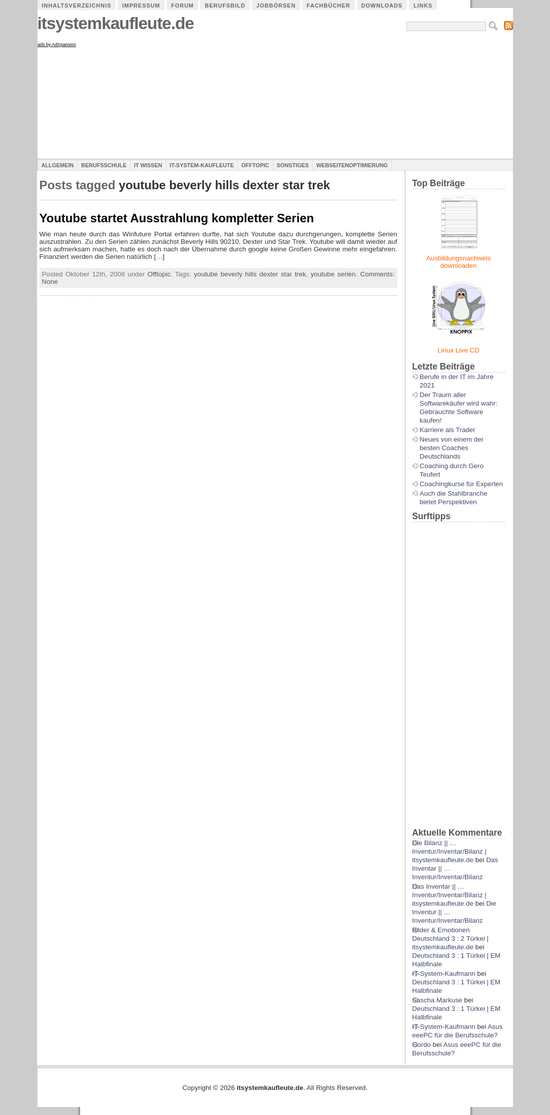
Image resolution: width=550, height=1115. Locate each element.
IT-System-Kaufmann (443, 973)
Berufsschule (103, 165)
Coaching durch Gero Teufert (452, 470)
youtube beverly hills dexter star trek (250, 274)
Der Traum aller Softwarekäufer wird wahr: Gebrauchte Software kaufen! (458, 407)
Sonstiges (293, 165)
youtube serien (333, 274)
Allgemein (58, 165)
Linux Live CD (458, 350)
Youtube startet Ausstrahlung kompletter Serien (177, 218)
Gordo (421, 1044)
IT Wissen (148, 165)
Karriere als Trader (447, 430)
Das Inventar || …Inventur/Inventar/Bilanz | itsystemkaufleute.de (449, 895)
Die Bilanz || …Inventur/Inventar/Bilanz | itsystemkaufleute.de (449, 851)
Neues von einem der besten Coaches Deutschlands (452, 448)
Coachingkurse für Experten (461, 484)
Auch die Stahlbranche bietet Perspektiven (453, 498)
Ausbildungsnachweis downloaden (458, 261)
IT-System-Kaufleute (202, 165)
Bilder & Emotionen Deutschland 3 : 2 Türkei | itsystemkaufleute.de (450, 938)
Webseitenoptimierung (352, 165)
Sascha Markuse (437, 1000)
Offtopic (255, 165)
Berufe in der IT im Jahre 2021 (457, 381)
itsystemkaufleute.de (116, 23)
